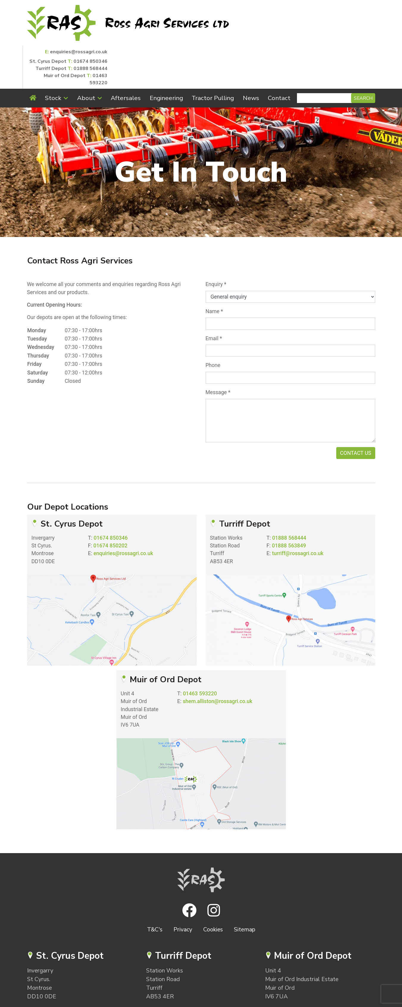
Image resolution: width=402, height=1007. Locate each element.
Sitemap (244, 887)
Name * (214, 268)
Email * (214, 296)
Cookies (213, 887)
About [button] (86, 55)
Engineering (166, 55)
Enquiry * (216, 241)
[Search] (325, 55)
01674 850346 (358, 15)
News (251, 55)
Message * (218, 349)
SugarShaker (210, 1003)
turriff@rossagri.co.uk (297, 510)
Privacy (182, 887)
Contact (279, 55)
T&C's (154, 887)
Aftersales (126, 55)
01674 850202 (110, 503)
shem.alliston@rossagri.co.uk (217, 658)
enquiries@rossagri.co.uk (346, 6)
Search (363, 55)
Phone (213, 322)
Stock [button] (53, 55)
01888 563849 (289, 503)
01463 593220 (200, 651)
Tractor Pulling (213, 55)
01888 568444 (358, 22)
